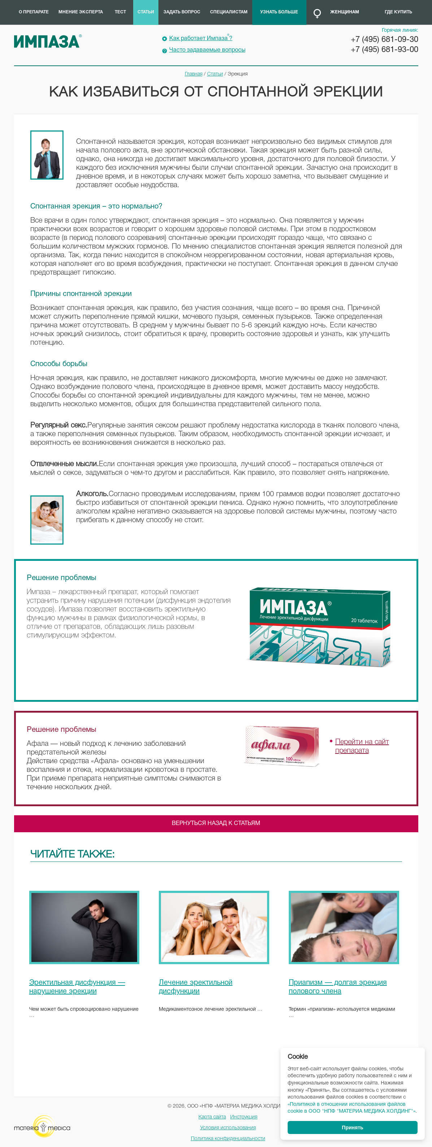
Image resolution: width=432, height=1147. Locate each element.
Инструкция (243, 1117)
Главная (193, 74)
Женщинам (344, 12)
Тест (120, 12)
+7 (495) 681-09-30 (384, 39)
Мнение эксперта (80, 12)
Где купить (398, 12)
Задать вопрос (181, 12)
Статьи (146, 12)
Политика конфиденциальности (228, 1139)
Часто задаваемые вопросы (207, 50)
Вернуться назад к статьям (216, 823)
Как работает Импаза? (200, 37)
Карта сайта (212, 1117)
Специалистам (229, 12)
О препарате (34, 12)
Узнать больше (279, 12)
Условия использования (228, 1128)
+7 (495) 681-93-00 (384, 49)
